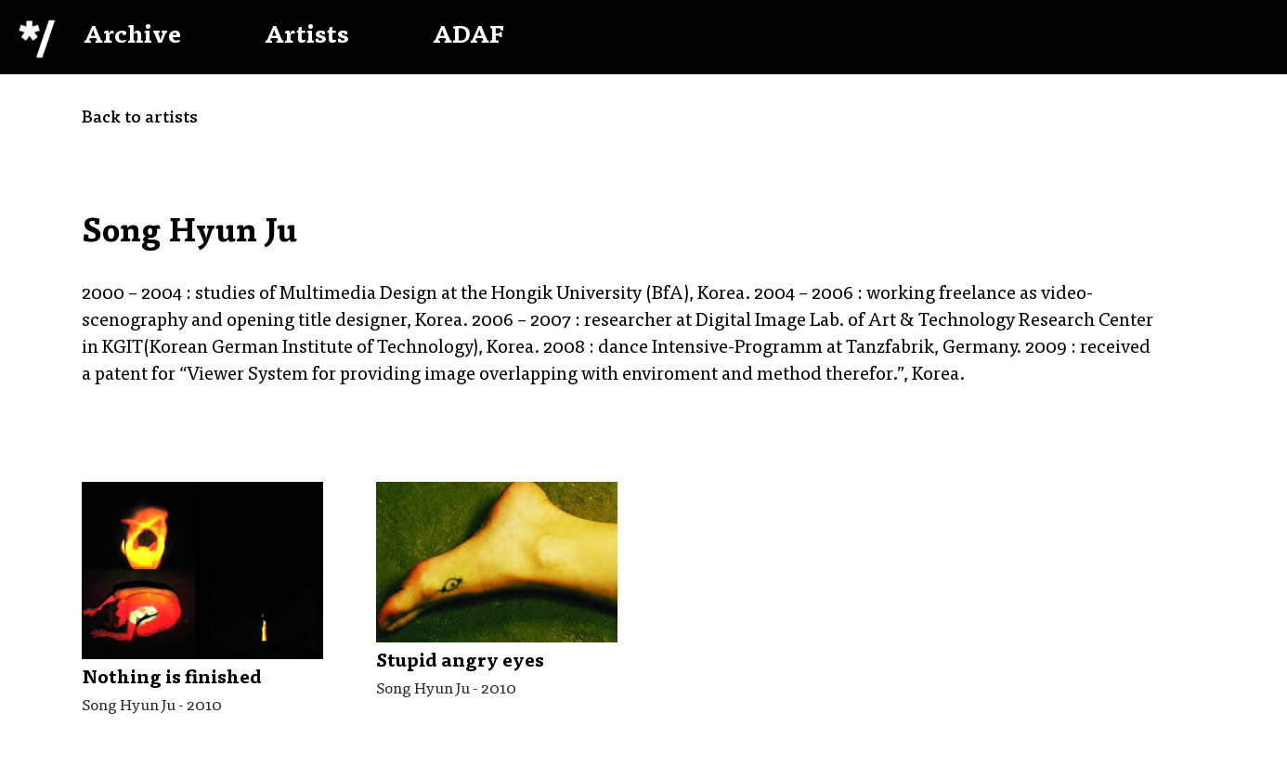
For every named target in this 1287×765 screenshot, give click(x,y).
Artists (307, 37)
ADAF (468, 37)
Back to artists (140, 118)
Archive (132, 37)
